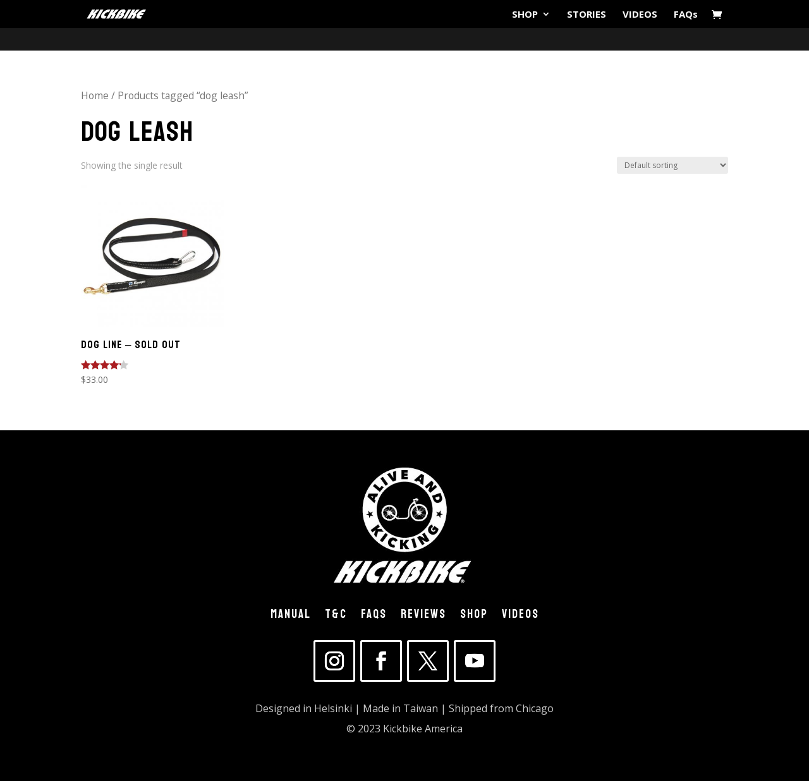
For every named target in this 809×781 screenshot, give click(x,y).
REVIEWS (423, 617)
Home (95, 95)
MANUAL (291, 617)
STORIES (586, 14)
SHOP (525, 14)
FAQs (686, 14)
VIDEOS (640, 14)
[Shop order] (672, 165)
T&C (336, 617)
